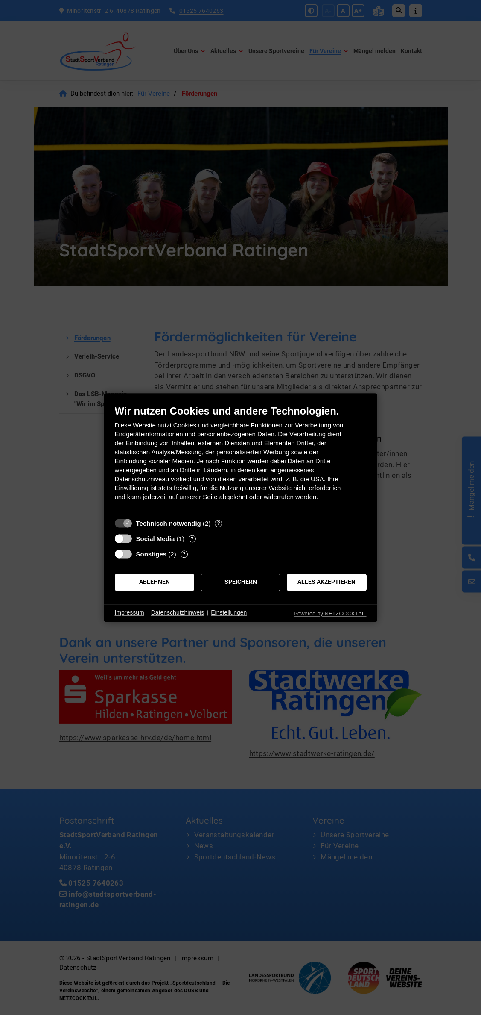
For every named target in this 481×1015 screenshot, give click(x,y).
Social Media (155, 538)
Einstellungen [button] (229, 612)
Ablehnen (154, 582)
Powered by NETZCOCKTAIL (330, 613)
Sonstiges (151, 554)
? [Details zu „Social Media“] (192, 538)
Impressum (129, 612)
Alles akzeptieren (326, 582)
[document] (241, 459)
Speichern (240, 582)
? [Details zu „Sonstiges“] (184, 554)
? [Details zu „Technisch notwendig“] (218, 523)
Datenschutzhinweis (177, 612)
